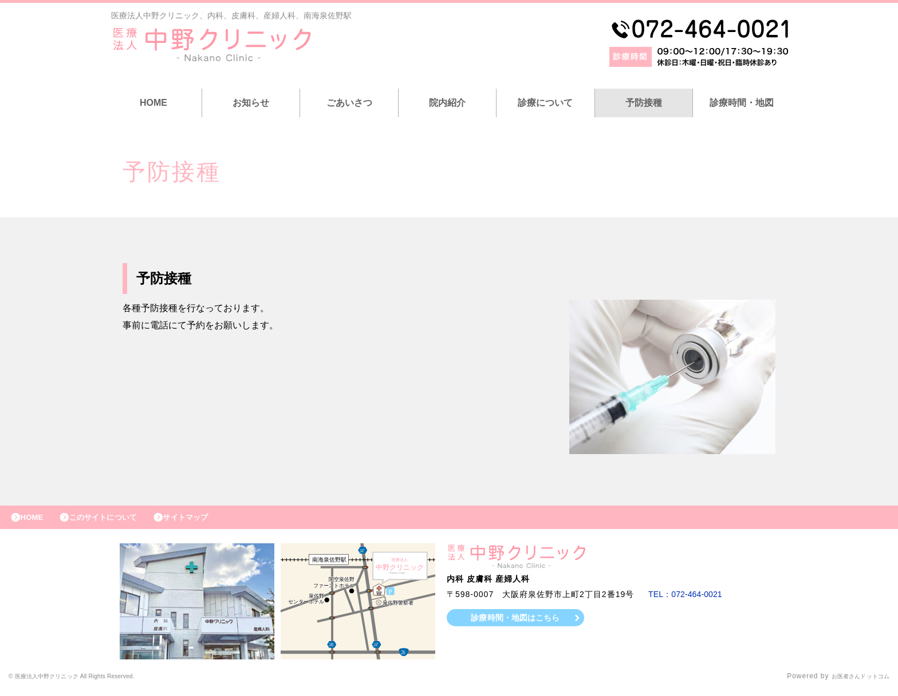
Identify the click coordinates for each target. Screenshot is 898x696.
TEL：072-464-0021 (689, 599)
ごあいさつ (349, 103)
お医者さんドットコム (852, 682)
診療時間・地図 (742, 103)
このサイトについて (116, 519)
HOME (153, 103)
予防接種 (643, 103)
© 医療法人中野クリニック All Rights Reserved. (92, 682)
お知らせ (251, 103)
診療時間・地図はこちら (515, 622)
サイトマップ (209, 519)
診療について (545, 103)
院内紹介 (447, 103)
